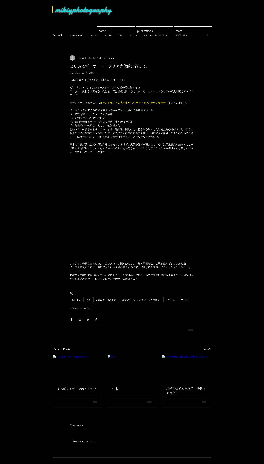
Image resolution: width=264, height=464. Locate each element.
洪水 (115, 389)
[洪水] (132, 368)
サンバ (184, 299)
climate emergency (80, 308)
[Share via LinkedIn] (87, 319)
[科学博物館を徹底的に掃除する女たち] (186, 368)
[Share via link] (96, 319)
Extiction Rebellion (106, 299)
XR (88, 299)
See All (207, 348)
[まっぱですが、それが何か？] (77, 368)
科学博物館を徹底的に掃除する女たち (186, 391)
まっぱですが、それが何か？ (76, 389)
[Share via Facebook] (71, 319)
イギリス (170, 299)
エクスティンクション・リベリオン (141, 299)
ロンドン (76, 299)
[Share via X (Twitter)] (79, 319)
